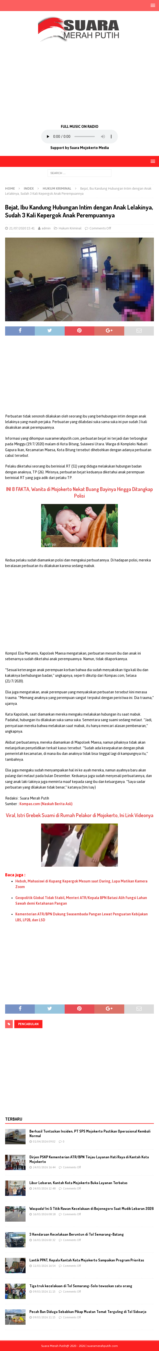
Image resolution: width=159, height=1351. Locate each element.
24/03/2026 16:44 (44, 1167)
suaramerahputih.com (102, 1346)
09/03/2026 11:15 (44, 1291)
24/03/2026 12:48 (44, 1188)
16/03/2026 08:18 (44, 1214)
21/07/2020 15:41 (22, 228)
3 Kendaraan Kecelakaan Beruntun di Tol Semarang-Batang (76, 1234)
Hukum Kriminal (70, 228)
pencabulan (28, 1024)
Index (29, 188)
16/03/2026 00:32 (44, 1240)
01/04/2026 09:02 (44, 1141)
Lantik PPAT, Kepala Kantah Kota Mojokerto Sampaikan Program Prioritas (86, 1260)
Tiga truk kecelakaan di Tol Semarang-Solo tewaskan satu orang (80, 1286)
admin (46, 228)
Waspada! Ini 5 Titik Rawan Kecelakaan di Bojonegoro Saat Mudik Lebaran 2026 (91, 1208)
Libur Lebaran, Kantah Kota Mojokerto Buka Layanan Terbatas (78, 1183)
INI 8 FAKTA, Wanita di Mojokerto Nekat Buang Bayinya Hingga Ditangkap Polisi (79, 492)
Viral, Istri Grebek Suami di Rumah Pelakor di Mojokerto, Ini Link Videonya (79, 815)
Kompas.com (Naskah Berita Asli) (46, 804)
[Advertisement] (79, 82)
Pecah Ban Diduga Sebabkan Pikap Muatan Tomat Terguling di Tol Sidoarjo (87, 1311)
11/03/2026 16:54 (44, 1265)
